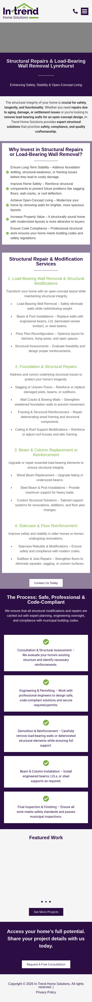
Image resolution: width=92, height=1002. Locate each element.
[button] (42, 902)
